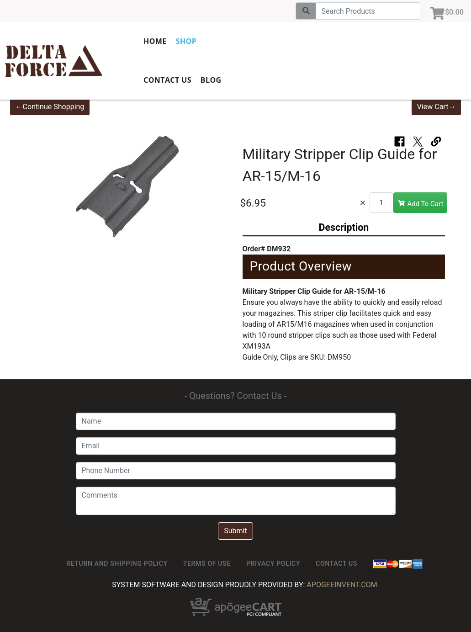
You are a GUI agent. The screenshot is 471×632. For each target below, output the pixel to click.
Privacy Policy (273, 563)
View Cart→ (436, 106)
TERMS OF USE (207, 563)
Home (155, 41)
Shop (186, 41)
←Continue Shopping (50, 106)
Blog (211, 80)
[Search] (368, 11)
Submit (235, 530)
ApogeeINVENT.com (342, 584)
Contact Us (167, 80)
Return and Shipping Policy (117, 563)
